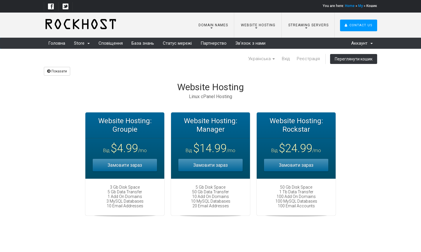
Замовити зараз (125, 165)
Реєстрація (308, 58)
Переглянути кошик (353, 59)
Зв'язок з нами (250, 43)
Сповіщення (111, 43)
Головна (56, 43)
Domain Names (212, 25)
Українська (261, 58)
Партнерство (214, 43)
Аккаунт (362, 43)
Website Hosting (257, 25)
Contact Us (358, 25)
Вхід (286, 58)
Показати (57, 71)
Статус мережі (177, 43)
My (360, 6)
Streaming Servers (308, 25)
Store (82, 43)
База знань (143, 43)
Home (350, 6)
